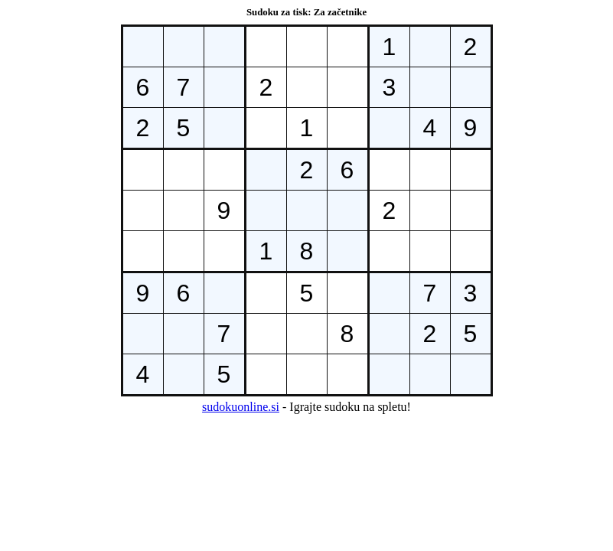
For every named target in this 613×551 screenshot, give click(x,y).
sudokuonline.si (240, 406)
